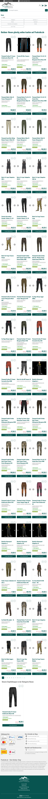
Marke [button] (12, 21)
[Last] (24, 678)
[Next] (22, 678)
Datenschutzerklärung (24, 787)
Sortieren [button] (35, 19)
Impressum (24, 785)
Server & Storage (24, 795)
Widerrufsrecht (24, 788)
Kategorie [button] (12, 19)
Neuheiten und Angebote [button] (12, 23)
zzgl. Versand (14, 70)
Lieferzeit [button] (35, 21)
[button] (12, 37)
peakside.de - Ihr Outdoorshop (24, 781)
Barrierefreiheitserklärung (24, 790)
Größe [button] (35, 23)
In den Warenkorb (8, 72)
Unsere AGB (24, 784)
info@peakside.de (31, 749)
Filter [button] (12, 26)
